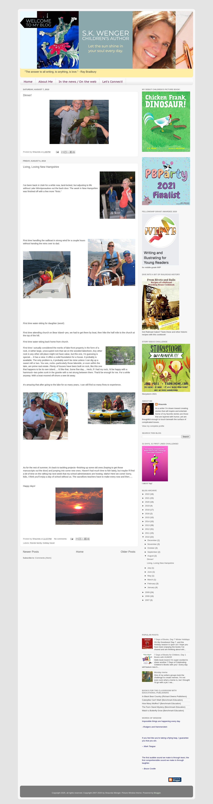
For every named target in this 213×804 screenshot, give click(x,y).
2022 (147, 494)
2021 (147, 498)
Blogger (157, 793)
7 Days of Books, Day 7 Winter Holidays (171, 639)
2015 (147, 517)
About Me (45, 82)
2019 (147, 506)
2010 (147, 537)
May (149, 576)
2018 (147, 510)
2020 (147, 502)
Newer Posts (31, 551)
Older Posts (128, 551)
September (152, 552)
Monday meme (160, 672)
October (151, 548)
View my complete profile (153, 426)
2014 (147, 521)
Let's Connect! (112, 82)
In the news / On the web (77, 82)
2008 (147, 596)
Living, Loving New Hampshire (41, 166)
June (149, 572)
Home (28, 82)
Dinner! (27, 95)
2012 (147, 529)
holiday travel (49, 543)
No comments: (61, 539)
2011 (147, 533)
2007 (147, 600)
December (152, 540)
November (152, 544)
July (149, 568)
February (151, 583)
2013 (147, 525)
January (151, 587)
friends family (36, 543)
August (150, 556)
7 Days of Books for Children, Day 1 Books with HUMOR (170, 656)
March (150, 579)
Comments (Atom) (43, 558)
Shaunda (162, 404)
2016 (147, 513)
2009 (147, 592)
